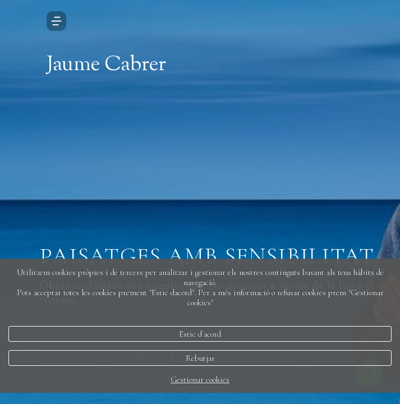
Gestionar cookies (200, 379)
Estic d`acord (200, 334)
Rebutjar (200, 358)
